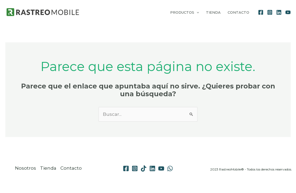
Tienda (213, 12)
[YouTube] (288, 12)
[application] (196, 12)
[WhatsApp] (170, 168)
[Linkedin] (279, 12)
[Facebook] (260, 12)
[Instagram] (269, 12)
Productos (184, 12)
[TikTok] (144, 168)
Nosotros (25, 168)
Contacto (238, 12)
